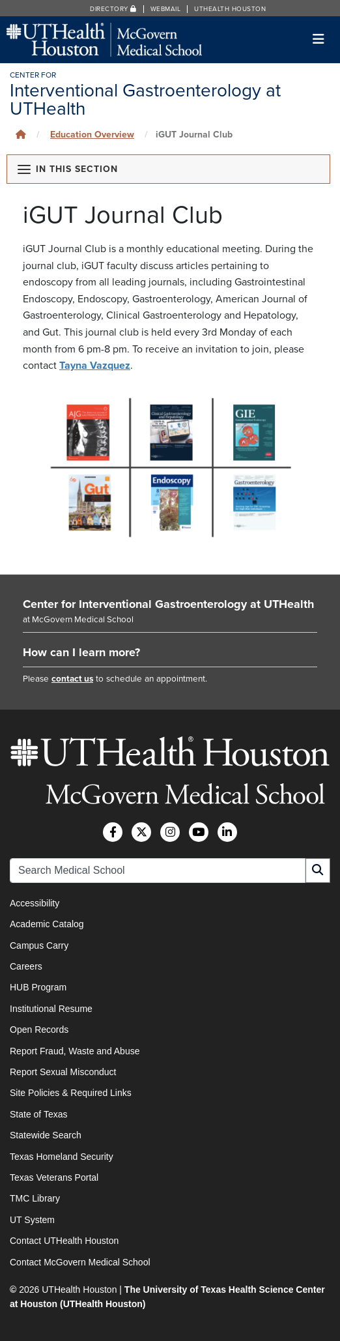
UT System (32, 1220)
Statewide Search (45, 1135)
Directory (113, 9)
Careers (26, 966)
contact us (72, 679)
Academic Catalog (47, 924)
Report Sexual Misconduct (63, 1072)
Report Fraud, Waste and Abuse (74, 1051)
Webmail (165, 9)
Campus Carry (39, 945)
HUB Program (38, 987)
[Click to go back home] (21, 134)
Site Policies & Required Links (71, 1093)
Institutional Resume (51, 1008)
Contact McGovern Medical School (80, 1262)
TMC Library (35, 1198)
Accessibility (34, 903)
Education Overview (92, 134)
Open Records (39, 1029)
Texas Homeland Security (61, 1156)
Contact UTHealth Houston (64, 1240)
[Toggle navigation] (318, 39)
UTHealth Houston (230, 9)
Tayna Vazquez (94, 365)
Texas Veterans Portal (54, 1177)
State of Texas (38, 1114)
